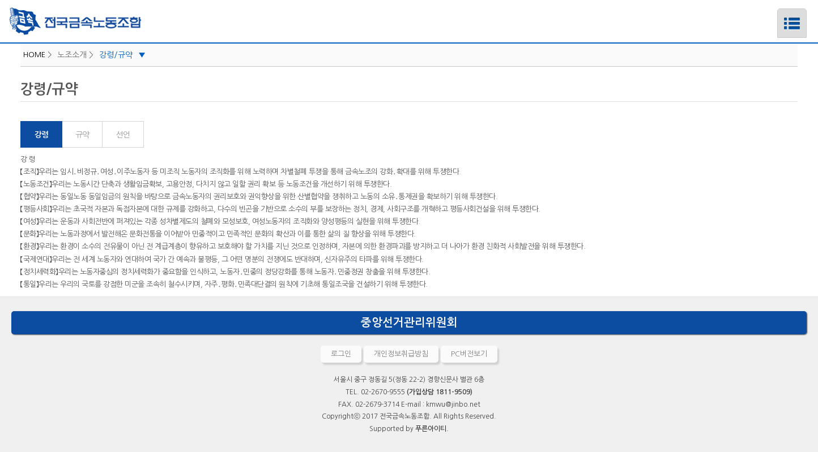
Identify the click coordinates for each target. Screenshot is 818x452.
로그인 (341, 354)
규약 (81, 135)
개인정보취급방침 (401, 354)
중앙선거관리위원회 (409, 322)
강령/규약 (122, 55)
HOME (34, 54)
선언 (122, 135)
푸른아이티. (432, 428)
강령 (41, 135)
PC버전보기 (469, 354)
